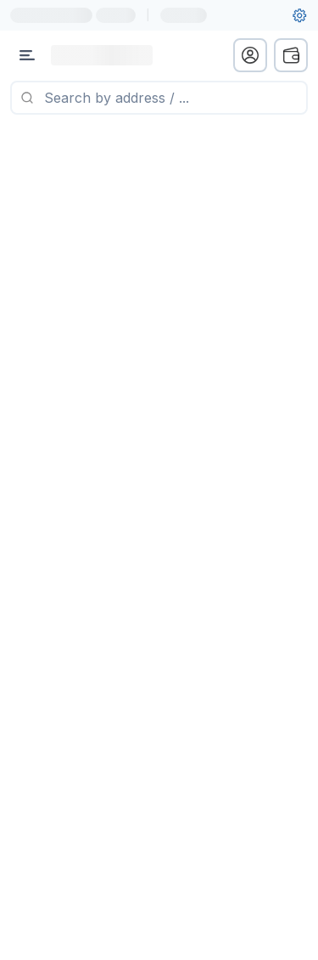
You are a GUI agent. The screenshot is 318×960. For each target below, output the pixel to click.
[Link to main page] (102, 55)
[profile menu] (250, 55)
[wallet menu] (291, 55)
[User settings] (299, 15)
